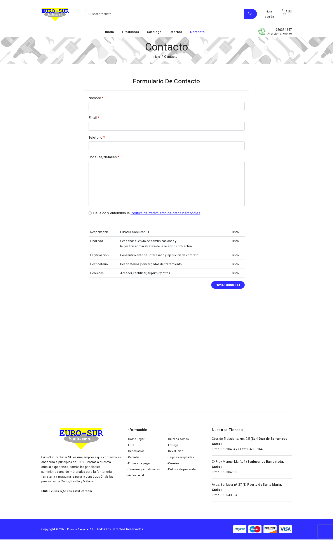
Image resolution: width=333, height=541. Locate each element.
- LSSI (131, 447)
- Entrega (173, 447)
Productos (130, 33)
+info (235, 233)
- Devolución (175, 454)
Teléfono (97, 139)
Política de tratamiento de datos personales (165, 215)
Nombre (96, 99)
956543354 (229, 496)
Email (94, 119)
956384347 (283, 31)
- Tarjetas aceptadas (181, 460)
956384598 (229, 473)
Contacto (197, 33)
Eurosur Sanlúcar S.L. (82, 530)
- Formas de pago (139, 467)
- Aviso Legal (136, 480)
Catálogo (154, 33)
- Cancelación (136, 454)
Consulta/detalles (104, 158)
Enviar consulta (228, 286)
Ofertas (175, 33)
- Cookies (173, 467)
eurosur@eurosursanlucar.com (73, 492)
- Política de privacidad (183, 473)
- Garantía (134, 460)
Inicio (109, 33)
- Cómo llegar (136, 441)
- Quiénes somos (179, 441)
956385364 (254, 450)
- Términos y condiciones (144, 473)
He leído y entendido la (146, 214)
